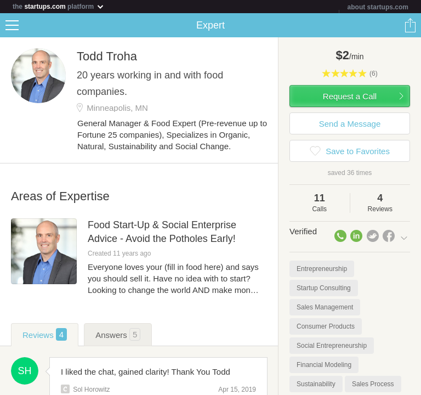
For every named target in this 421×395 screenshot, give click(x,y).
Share (410, 25)
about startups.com (378, 7)
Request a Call (350, 96)
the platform (59, 6)
